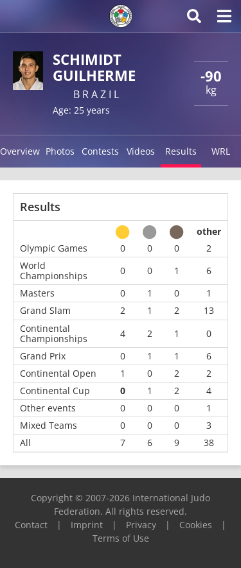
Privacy (141, 525)
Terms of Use (121, 538)
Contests (100, 151)
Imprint (87, 525)
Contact (31, 525)
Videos (141, 151)
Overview (20, 151)
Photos (60, 151)
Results (181, 151)
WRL (220, 151)
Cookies (195, 525)
